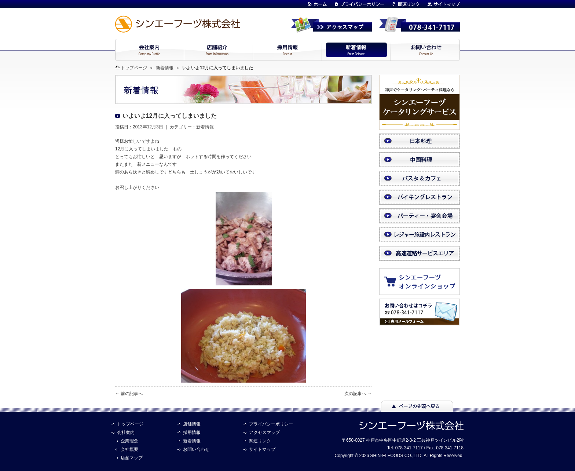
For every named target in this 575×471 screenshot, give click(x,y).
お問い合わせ (196, 449)
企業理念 (129, 440)
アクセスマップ (264, 432)
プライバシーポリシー (271, 424)
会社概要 (129, 449)
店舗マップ (132, 457)
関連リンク (260, 440)
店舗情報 (192, 424)
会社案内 (126, 432)
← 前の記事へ (129, 393)
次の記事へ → (358, 393)
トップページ (134, 67)
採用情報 (192, 432)
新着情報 (164, 67)
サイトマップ (262, 449)
